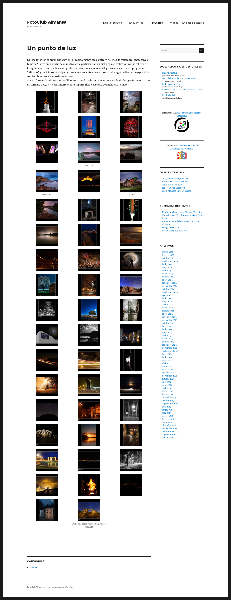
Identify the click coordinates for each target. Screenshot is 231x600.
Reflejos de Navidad (171, 84)
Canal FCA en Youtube (172, 185)
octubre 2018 (168, 431)
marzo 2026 (167, 252)
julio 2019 (166, 407)
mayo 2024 (167, 301)
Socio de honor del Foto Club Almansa (179, 78)
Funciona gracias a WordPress (61, 587)
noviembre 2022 (169, 348)
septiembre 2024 (170, 292)
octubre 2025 (168, 258)
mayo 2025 (167, 267)
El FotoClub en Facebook (173, 188)
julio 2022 (166, 354)
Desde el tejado (169, 95)
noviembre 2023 (169, 320)
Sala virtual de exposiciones (175, 181)
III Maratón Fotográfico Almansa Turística (182, 212)
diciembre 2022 (169, 345)
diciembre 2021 (169, 372)
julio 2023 (166, 326)
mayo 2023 (167, 332)
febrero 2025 (168, 277)
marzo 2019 (167, 416)
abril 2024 (166, 304)
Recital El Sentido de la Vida (175, 231)
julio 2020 (166, 382)
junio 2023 (167, 329)
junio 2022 (167, 357)
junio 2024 (167, 298)
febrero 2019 (168, 419)
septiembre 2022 (170, 351)
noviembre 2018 (169, 428)
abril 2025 (166, 270)
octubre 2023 (168, 323)
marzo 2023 (167, 338)
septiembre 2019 (170, 403)
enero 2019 (167, 422)
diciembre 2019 (169, 397)
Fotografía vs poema (171, 227)
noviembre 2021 (169, 376)
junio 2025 (167, 264)
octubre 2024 (168, 289)
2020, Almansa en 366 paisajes (176, 191)
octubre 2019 (168, 400)
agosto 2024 (168, 295)
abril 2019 (166, 413)
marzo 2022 (167, 366)
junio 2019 (167, 410)
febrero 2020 (168, 394)
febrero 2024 (168, 311)
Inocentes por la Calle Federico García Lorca (182, 89)
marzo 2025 (167, 273)
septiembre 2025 (170, 261)
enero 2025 (167, 280)
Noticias (33, 567)
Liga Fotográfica (112, 22)
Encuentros (136, 22)
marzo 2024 (167, 307)
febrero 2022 (168, 369)
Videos (174, 22)
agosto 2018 (167, 438)
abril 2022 (166, 363)
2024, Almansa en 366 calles (175, 178)
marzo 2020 (167, 391)
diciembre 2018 (169, 425)
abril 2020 (166, 388)
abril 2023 (166, 335)
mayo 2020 (167, 385)
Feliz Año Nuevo (169, 73)
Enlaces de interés (193, 22)
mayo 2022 (167, 360)
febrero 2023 (168, 342)
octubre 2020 (168, 379)
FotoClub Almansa (46, 22)
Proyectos (156, 22)
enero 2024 (167, 314)
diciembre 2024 (169, 283)
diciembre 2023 (169, 317)
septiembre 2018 (170, 434)
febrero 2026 (168, 255)
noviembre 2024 (169, 286)
